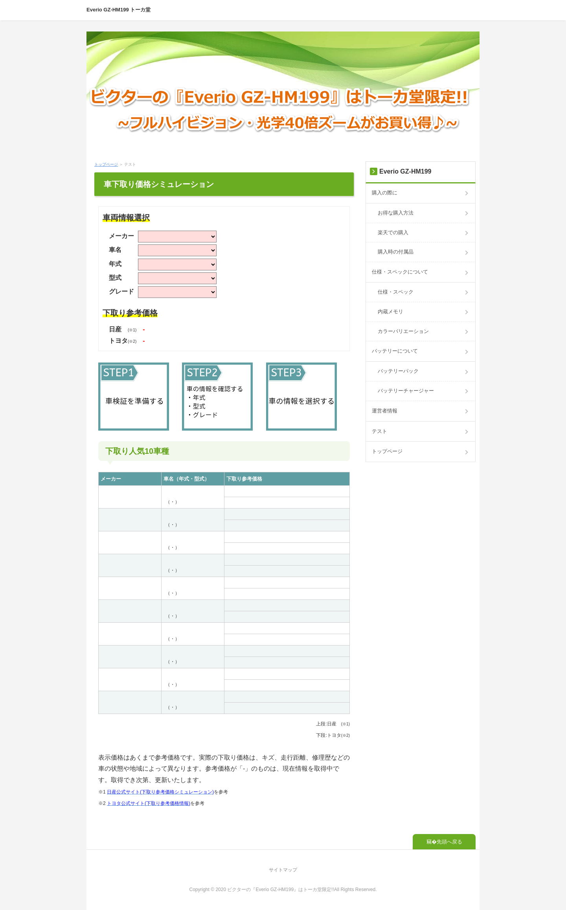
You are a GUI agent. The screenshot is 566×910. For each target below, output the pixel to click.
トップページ (106, 164)
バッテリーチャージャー (406, 391)
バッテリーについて (395, 351)
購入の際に (384, 193)
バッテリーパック (398, 371)
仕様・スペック (395, 292)
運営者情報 (384, 411)
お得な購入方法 (395, 213)
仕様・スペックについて (400, 272)
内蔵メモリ (390, 311)
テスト (379, 431)
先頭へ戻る (449, 842)
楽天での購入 (393, 232)
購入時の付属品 (395, 252)
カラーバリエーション (403, 331)
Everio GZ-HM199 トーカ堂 (118, 10)
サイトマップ (283, 870)
